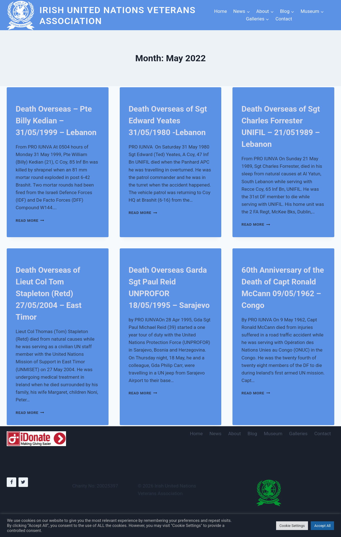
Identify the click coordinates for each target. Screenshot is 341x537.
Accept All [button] (322, 526)
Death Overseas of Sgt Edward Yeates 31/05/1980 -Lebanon (168, 120)
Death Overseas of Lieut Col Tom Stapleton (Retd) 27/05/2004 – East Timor (48, 293)
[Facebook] (11, 482)
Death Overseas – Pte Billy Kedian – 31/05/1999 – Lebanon (56, 120)
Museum (273, 433)
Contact (284, 19)
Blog (252, 433)
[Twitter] (23, 482)
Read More (30, 220)
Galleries (298, 433)
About (234, 433)
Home (220, 11)
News (216, 433)
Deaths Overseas (32, 99)
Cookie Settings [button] (292, 526)
